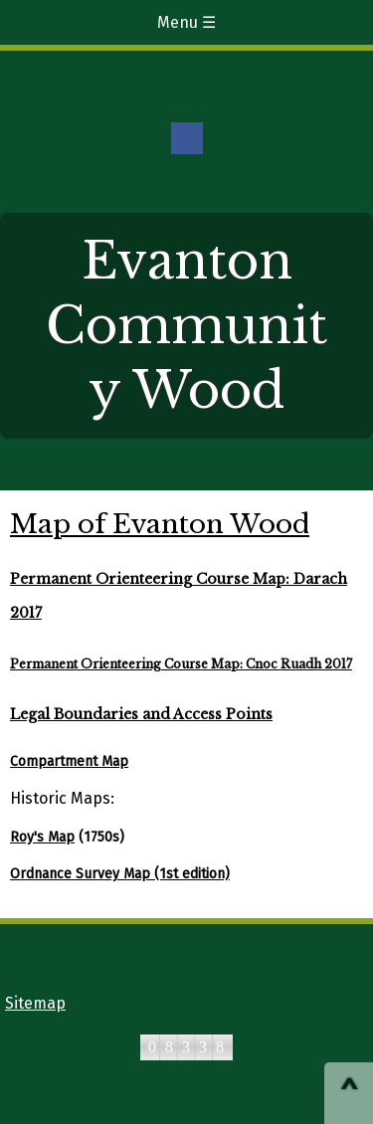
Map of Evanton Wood (159, 524)
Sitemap (35, 1003)
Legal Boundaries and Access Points (141, 714)
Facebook (187, 138)
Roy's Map (42, 837)
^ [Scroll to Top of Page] (348, 1095)
